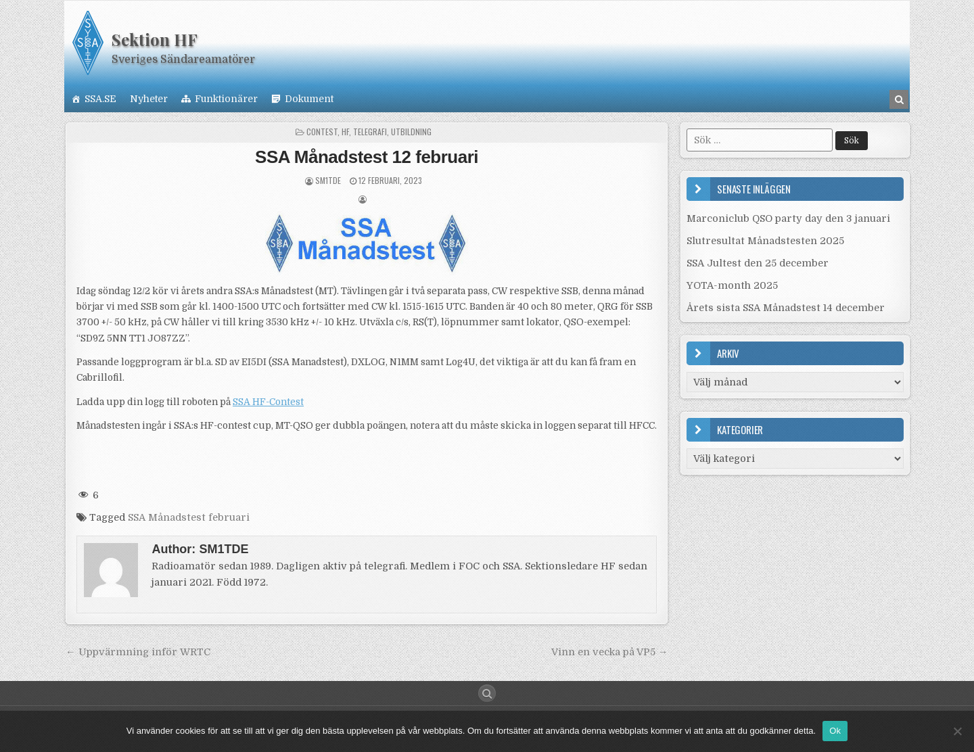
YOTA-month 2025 (732, 285)
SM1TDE (328, 180)
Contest (322, 131)
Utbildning (411, 131)
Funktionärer (226, 98)
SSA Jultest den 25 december (758, 263)
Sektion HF (155, 39)
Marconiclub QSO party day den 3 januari (788, 218)
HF (345, 131)
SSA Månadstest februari (189, 517)
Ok (835, 731)
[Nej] (957, 731)
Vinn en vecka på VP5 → (609, 652)
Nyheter (149, 98)
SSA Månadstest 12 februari (366, 157)
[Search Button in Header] (898, 99)
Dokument (309, 98)
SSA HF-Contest (268, 402)
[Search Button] (487, 693)
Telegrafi (370, 131)
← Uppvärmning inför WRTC (138, 652)
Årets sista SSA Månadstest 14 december (786, 307)
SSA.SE (100, 98)
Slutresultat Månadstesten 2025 (765, 240)
